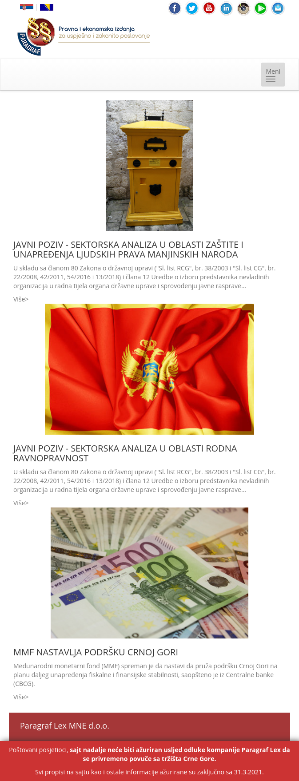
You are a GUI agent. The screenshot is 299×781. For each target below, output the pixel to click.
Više (19, 299)
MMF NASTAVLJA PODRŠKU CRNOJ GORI (95, 652)
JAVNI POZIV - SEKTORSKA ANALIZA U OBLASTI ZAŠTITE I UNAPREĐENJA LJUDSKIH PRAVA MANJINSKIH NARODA (128, 249)
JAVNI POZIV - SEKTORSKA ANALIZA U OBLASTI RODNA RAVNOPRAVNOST (125, 453)
